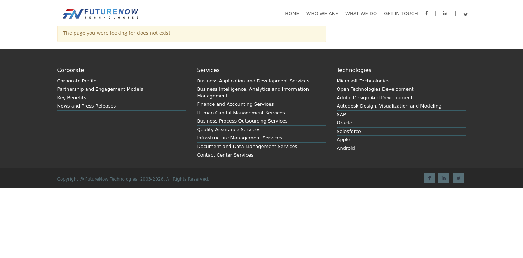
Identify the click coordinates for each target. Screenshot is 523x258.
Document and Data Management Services (247, 146)
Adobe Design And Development (375, 97)
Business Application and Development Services (253, 80)
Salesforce (349, 131)
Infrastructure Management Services (239, 137)
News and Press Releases (86, 106)
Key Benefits (71, 97)
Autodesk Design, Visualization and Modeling (389, 106)
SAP (341, 114)
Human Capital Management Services (241, 112)
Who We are (322, 13)
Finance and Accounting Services (235, 104)
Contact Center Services (225, 155)
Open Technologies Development (375, 89)
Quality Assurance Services (229, 129)
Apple (343, 139)
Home (292, 13)
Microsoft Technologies (363, 80)
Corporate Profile (77, 80)
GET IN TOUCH (401, 13)
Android (346, 148)
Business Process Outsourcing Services (242, 121)
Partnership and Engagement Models (100, 89)
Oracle (344, 122)
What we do (361, 13)
